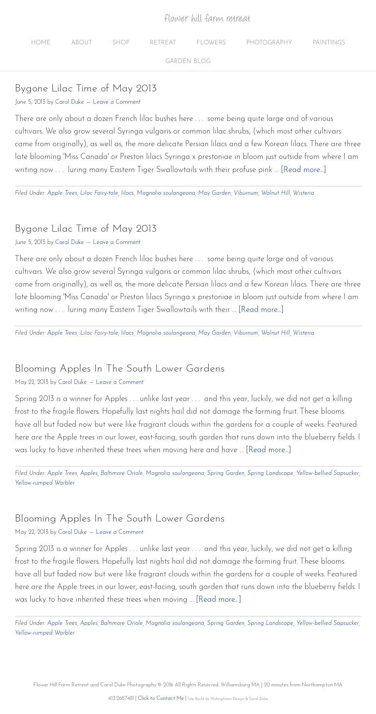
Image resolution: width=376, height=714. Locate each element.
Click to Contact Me (161, 698)
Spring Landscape (270, 473)
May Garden (214, 193)
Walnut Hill (275, 193)
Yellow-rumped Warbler (45, 483)
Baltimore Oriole (122, 473)
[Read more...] (303, 170)
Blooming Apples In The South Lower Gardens (120, 369)
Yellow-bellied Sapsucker (327, 473)
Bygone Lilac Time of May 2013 (86, 89)
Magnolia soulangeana (166, 193)
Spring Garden (225, 473)
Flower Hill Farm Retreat (212, 22)
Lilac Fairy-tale (99, 193)
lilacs (127, 193)
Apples (89, 473)
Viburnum (246, 193)
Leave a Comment (116, 102)
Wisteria (303, 193)
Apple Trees (62, 193)
